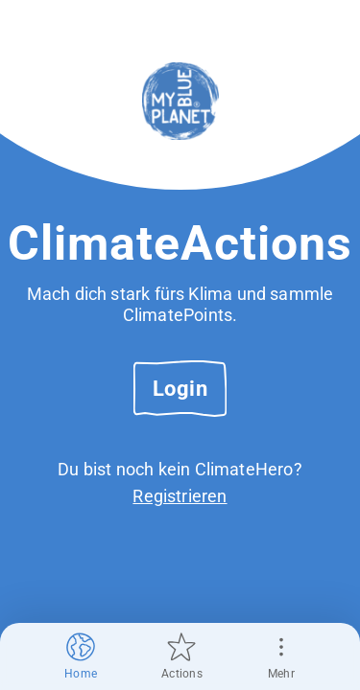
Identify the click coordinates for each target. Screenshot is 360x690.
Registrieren (179, 496)
